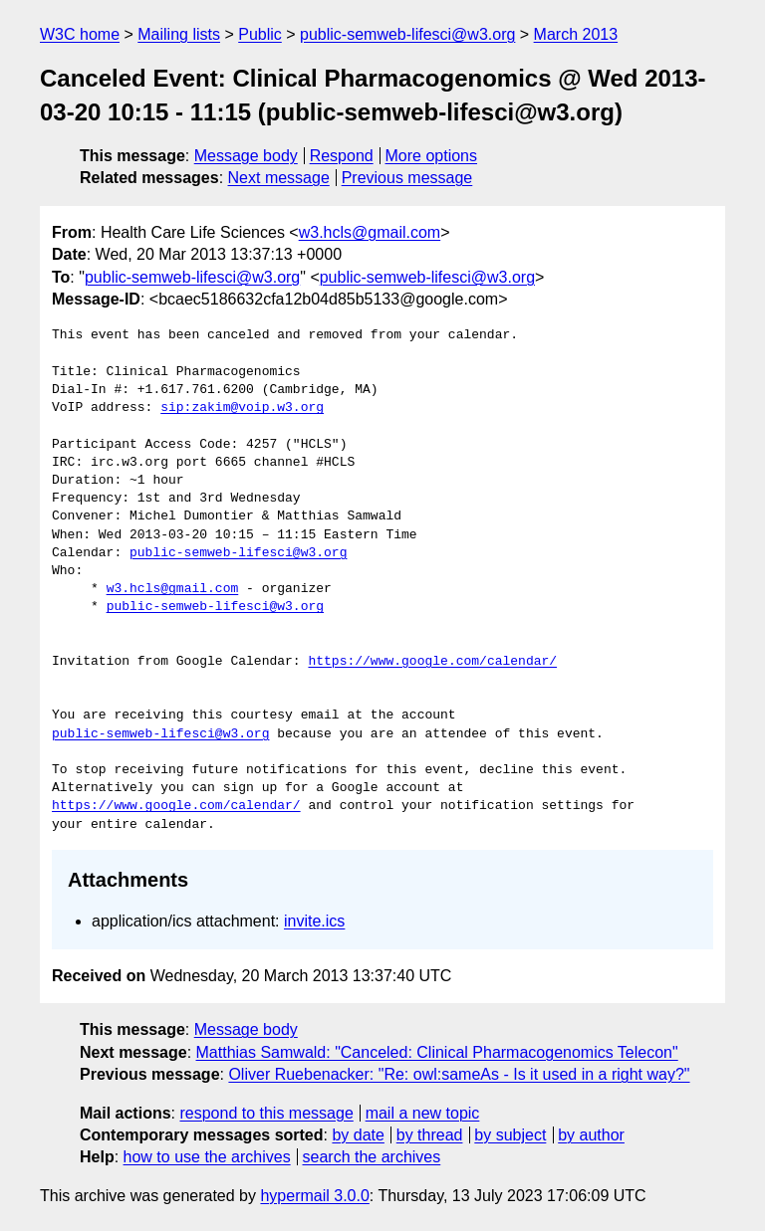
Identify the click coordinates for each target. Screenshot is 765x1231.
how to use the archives (207, 1156)
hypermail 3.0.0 (314, 1195)
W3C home (80, 34)
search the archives (372, 1156)
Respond (342, 155)
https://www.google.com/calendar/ (432, 662)
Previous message (407, 177)
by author (591, 1135)
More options (431, 155)
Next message (279, 177)
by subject (510, 1135)
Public (260, 34)
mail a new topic (423, 1113)
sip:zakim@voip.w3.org (242, 408)
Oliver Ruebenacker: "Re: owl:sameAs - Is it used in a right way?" (458, 1074)
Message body (246, 155)
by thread (429, 1135)
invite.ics (314, 921)
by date (357, 1135)
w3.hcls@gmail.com (370, 232)
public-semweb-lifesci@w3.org (407, 34)
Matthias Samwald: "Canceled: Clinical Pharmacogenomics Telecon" (437, 1052)
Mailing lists (178, 34)
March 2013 (576, 34)
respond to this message (266, 1113)
